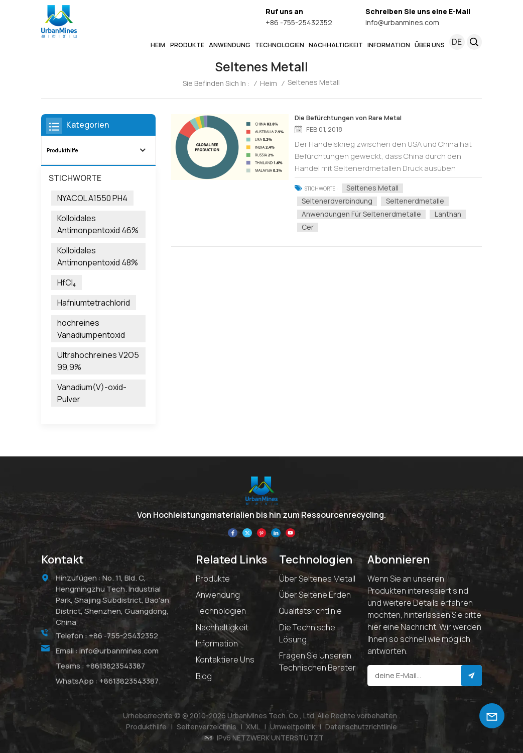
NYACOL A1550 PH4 (92, 198)
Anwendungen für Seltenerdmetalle (364, 213)
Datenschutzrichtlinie (361, 726)
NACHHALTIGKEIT (336, 45)
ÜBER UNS (430, 45)
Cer (311, 226)
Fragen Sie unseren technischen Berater (317, 661)
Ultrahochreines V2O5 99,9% (98, 360)
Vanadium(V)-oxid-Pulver (91, 393)
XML (253, 726)
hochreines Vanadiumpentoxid (91, 328)
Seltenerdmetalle (417, 200)
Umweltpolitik (292, 726)
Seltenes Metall (375, 187)
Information (217, 642)
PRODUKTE (187, 45)
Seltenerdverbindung (340, 200)
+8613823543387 (115, 665)
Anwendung (218, 594)
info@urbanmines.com (402, 22)
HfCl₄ (66, 282)
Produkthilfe (62, 150)
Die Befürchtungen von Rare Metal (349, 118)
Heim (158, 45)
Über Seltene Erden (315, 594)
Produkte (213, 578)
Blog (204, 675)
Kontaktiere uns (225, 659)
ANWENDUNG (229, 45)
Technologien (279, 45)
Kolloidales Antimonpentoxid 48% (97, 256)
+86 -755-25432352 (299, 22)
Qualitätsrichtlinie (310, 610)
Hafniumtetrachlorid (93, 302)
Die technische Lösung (307, 632)
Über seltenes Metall (317, 578)
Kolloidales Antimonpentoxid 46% (98, 224)
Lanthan (450, 213)
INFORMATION (388, 45)
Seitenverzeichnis (206, 726)
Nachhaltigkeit (222, 626)
